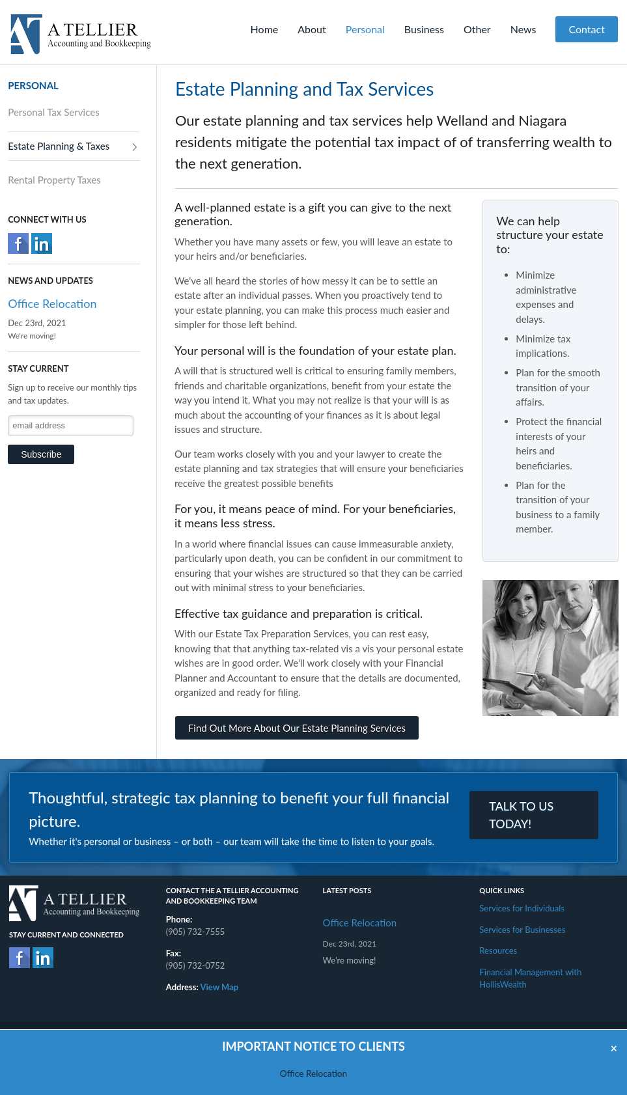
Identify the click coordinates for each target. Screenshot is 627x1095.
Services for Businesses (522, 929)
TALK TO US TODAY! (521, 815)
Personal (365, 29)
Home (265, 29)
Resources (498, 950)
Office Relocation (52, 303)
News (523, 29)
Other (477, 29)
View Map (220, 987)
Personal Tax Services (54, 112)
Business (424, 29)
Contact (586, 29)
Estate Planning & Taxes (58, 146)
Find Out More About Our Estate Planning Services (297, 728)
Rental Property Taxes (54, 180)
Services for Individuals (521, 908)
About (312, 29)
